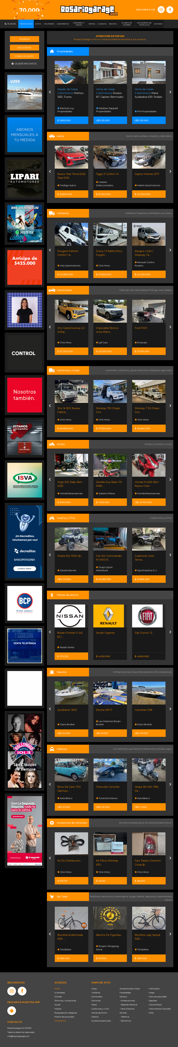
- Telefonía (124, 1017)
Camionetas (96, 996)
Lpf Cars (102, 342)
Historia (57, 1009)
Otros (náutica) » (163, 672)
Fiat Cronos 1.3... (144, 632)
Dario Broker (66, 724)
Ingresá (24, 39)
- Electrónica (125, 1021)
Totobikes (64, 949)
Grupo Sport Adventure (104, 569)
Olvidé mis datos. (24, 64)
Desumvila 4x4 (66, 570)
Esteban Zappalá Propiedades (107, 110)
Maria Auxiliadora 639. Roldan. (149, 93)
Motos (94, 1004)
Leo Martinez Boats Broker (108, 723)
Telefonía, (95, 896)
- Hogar (151, 992)
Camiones (95, 1000)
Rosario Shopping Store (107, 948)
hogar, (133, 896)
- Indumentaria (155, 1004)
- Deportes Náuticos (128, 1004)
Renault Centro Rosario (145, 264)
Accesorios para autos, (132, 822)
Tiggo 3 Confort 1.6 (107, 174)
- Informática (154, 988)
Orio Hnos (103, 265)
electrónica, (108, 896)
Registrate (24, 47)
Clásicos (95, 1017)
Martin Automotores (147, 185)
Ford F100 (141, 328)
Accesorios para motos (158, 822)
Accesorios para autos (101, 1021)
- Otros (151, 1013)
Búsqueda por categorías (65, 1013)
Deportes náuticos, (143, 672)
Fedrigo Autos (66, 185)
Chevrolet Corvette (107, 786)
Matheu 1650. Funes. (70, 93)
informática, (122, 896)
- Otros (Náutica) (127, 1009)
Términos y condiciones (65, 1000)
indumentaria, (164, 896)
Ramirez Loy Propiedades (65, 110)
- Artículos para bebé (157, 996)
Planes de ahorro (99, 1013)
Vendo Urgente (105, 632)
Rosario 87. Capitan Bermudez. (110, 93)
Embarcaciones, (122, 672)
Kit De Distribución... (69, 860)
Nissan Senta (65, 647)
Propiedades (125, 992)
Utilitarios (95, 992)
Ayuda (57, 1004)
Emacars (141, 342)
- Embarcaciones (127, 1000)
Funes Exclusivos (106, 798)
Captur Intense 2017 (147, 174)
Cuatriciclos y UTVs (100, 1009)
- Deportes (152, 1000)
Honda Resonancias (69, 493)
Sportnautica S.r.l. (146, 570)
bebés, (141, 896)
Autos (94, 988)
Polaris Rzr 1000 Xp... (70, 555)
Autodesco (64, 798)
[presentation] (50, 92)
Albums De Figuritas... (109, 935)
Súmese (58, 996)
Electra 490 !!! (104, 709)
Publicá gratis (24, 56)
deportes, (151, 896)
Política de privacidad (64, 1017)
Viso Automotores (68, 265)
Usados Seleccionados (104, 184)
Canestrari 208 (143, 709)
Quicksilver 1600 (67, 709)
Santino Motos (105, 493)
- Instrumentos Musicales (159, 1009)
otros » (168, 899)
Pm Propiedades (145, 111)
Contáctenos (60, 1021)
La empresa (59, 992)
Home (57, 988)
